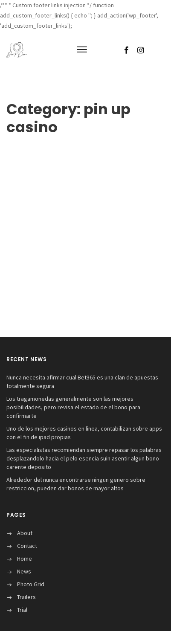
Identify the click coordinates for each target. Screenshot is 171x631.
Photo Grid (30, 584)
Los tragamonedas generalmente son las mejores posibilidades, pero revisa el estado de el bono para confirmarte (73, 407)
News (24, 571)
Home (24, 558)
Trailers (26, 597)
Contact (27, 546)
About (24, 533)
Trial (22, 610)
